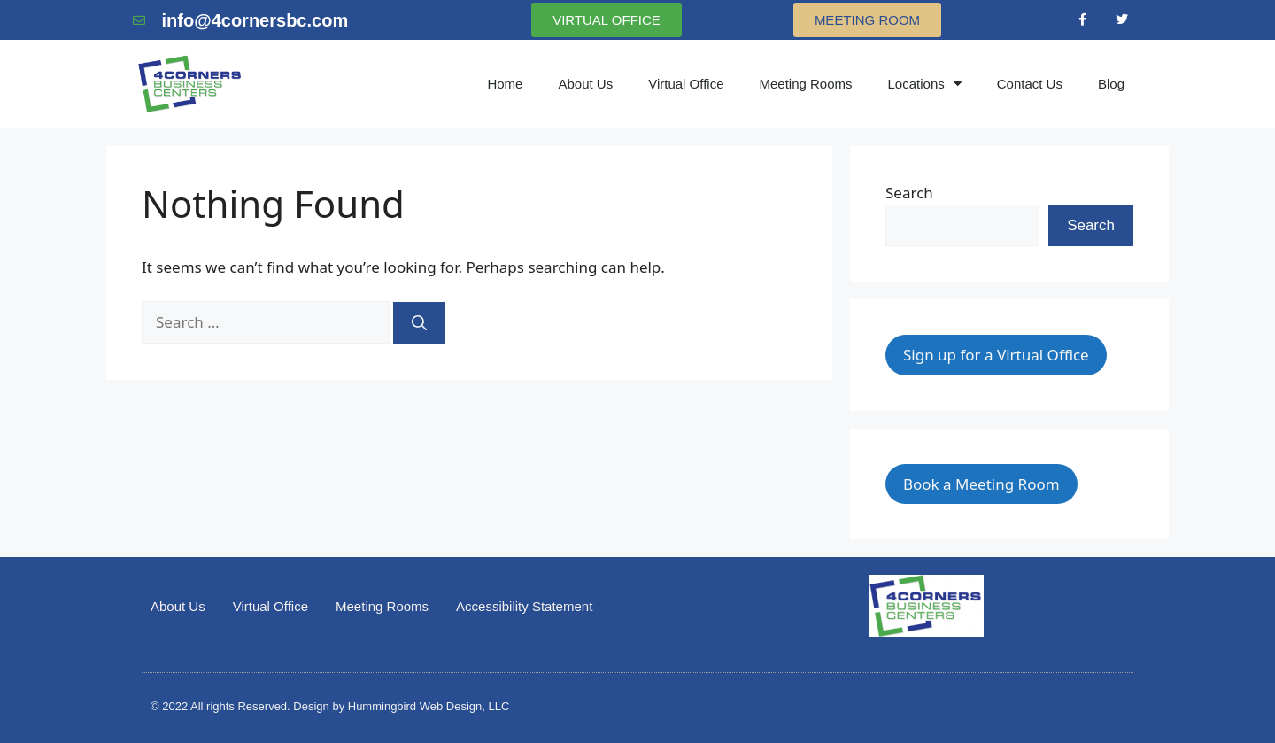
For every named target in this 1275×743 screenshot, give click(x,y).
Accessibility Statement (524, 606)
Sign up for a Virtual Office (996, 354)
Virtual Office (685, 83)
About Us (585, 83)
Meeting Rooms (805, 83)
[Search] (419, 323)
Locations (925, 83)
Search (909, 192)
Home (504, 83)
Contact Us (1029, 83)
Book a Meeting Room (981, 484)
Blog (1111, 83)
